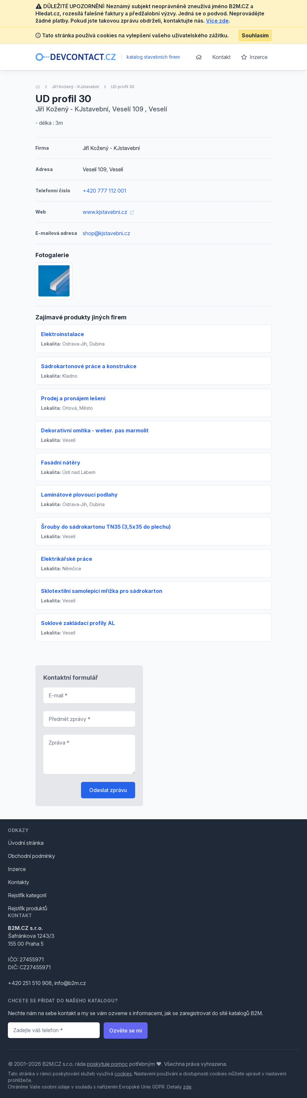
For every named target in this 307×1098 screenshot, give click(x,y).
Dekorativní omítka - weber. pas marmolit (95, 430)
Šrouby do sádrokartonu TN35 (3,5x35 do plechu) (106, 526)
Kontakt (221, 57)
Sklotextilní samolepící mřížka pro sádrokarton (101, 591)
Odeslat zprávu (108, 790)
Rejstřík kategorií (27, 895)
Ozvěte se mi (125, 1030)
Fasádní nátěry (60, 462)
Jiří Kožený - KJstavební (75, 86)
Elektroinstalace (62, 334)
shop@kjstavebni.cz (106, 233)
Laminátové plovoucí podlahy (79, 494)
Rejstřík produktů (27, 908)
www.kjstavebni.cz (108, 212)
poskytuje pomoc (107, 1064)
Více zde (217, 20)
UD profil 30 (122, 86)
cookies (123, 1073)
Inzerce (254, 57)
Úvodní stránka (26, 843)
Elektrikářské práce (66, 559)
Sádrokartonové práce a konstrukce (88, 366)
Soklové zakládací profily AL (78, 623)
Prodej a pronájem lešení (73, 398)
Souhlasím (255, 35)
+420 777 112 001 (104, 190)
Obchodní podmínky (31, 856)
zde (187, 1086)
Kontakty (18, 882)
